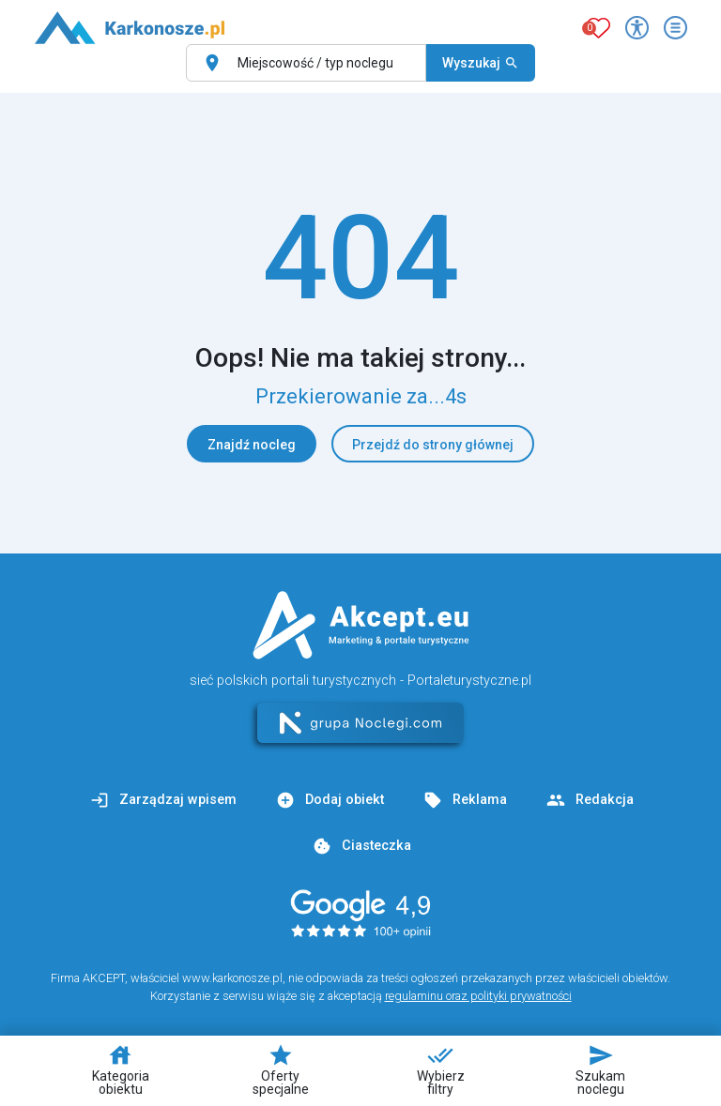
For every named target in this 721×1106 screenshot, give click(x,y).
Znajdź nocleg (251, 444)
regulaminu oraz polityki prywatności (478, 996)
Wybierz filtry (441, 1069)
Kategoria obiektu (120, 1069)
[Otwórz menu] (675, 27)
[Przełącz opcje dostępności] (637, 27)
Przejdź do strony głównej (433, 444)
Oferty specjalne (281, 1069)
